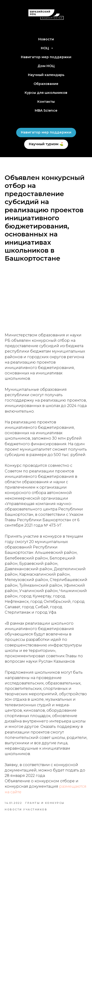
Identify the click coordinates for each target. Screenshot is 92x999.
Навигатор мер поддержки (46, 57)
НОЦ (45, 48)
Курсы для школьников (46, 93)
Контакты (46, 101)
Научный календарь (46, 75)
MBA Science (46, 110)
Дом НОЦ (46, 66)
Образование (46, 84)
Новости (46, 39)
